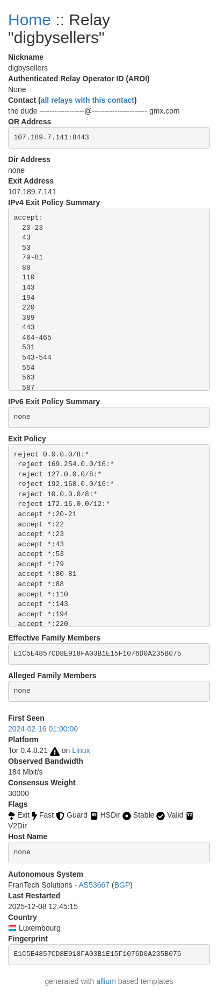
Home (29, 20)
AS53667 (94, 885)
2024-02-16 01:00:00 (43, 728)
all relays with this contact (87, 100)
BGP (122, 885)
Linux (81, 750)
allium (106, 981)
